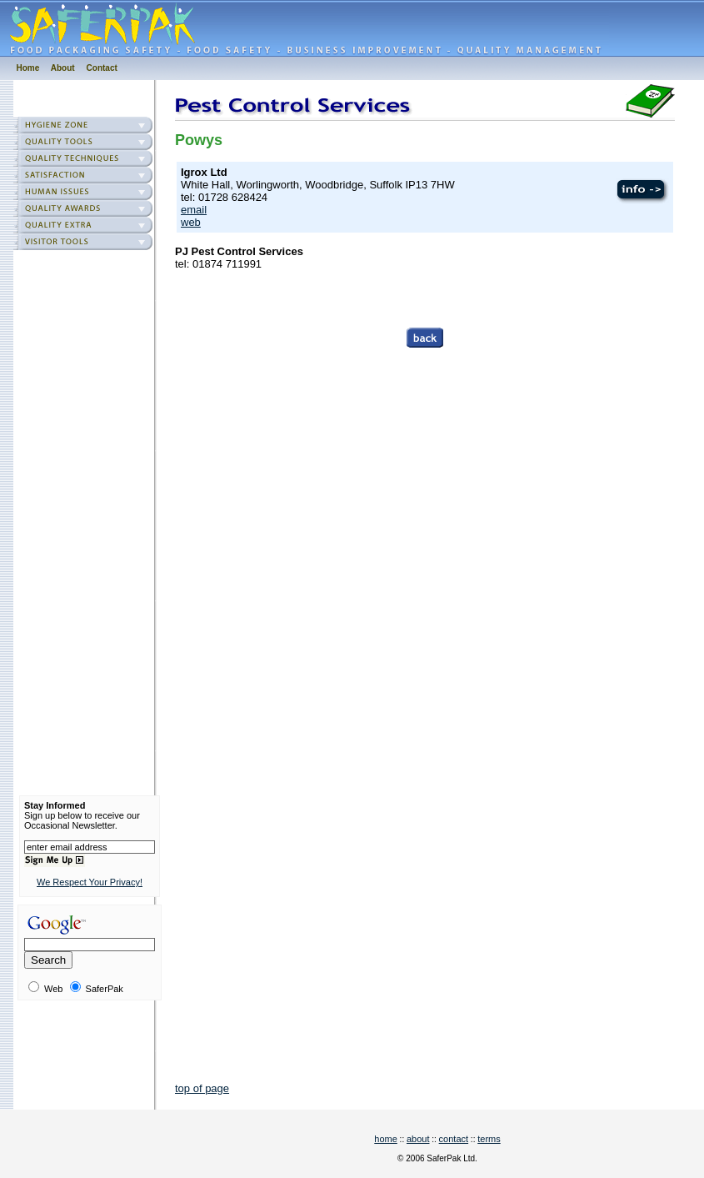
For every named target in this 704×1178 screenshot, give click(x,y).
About (63, 68)
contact (453, 1139)
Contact (102, 68)
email (194, 209)
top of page (202, 1088)
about (418, 1139)
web (191, 222)
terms (489, 1139)
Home (29, 68)
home (385, 1139)
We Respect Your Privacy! (89, 882)
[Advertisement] (90, 520)
